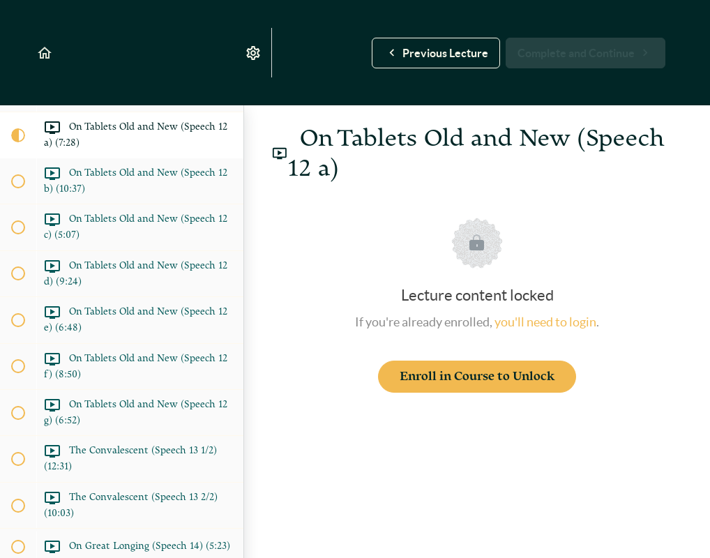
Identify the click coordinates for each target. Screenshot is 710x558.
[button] (45, 52)
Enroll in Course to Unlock (477, 376)
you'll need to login (545, 322)
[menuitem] (253, 52)
